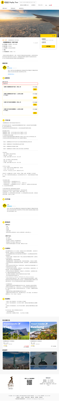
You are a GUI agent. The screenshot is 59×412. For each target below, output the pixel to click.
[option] (16, 347)
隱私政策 (40, 408)
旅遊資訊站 (21, 7)
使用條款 (36, 408)
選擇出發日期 (5, 82)
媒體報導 (18, 408)
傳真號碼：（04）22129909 (48, 392)
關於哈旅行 (5, 7)
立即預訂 (48, 46)
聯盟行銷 (32, 408)
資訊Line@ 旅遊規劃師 (29, 389)
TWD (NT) (40, 4)
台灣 (6, 40)
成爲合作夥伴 (27, 408)
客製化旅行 (13, 7)
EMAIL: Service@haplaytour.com (48, 393)
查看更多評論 (11, 74)
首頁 (3, 40)
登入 (46, 4)
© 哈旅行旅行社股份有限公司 (20, 409)
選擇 (35, 89)
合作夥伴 (22, 408)
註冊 (50, 4)
